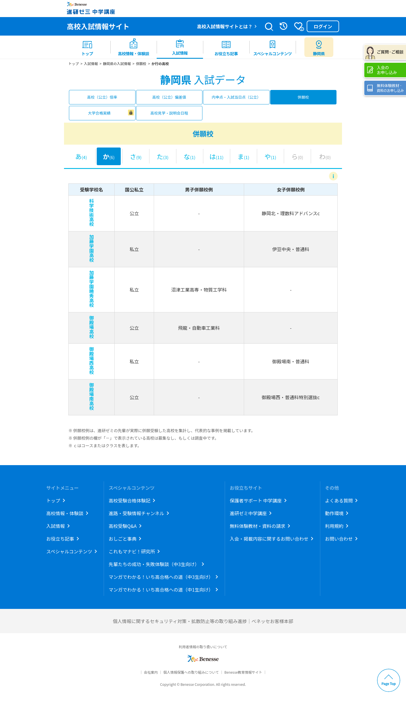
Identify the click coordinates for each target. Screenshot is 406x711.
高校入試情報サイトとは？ (225, 26)
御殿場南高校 (91, 396)
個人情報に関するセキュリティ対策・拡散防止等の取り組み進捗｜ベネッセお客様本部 (203, 621)
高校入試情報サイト (98, 26)
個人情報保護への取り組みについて (191, 672)
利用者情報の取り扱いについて (203, 646)
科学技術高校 (91, 212)
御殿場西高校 (91, 360)
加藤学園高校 (91, 248)
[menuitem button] (319, 47)
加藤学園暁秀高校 (91, 288)
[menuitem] (87, 47)
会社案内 (151, 672)
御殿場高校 (91, 326)
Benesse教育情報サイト (243, 672)
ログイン (323, 26)
